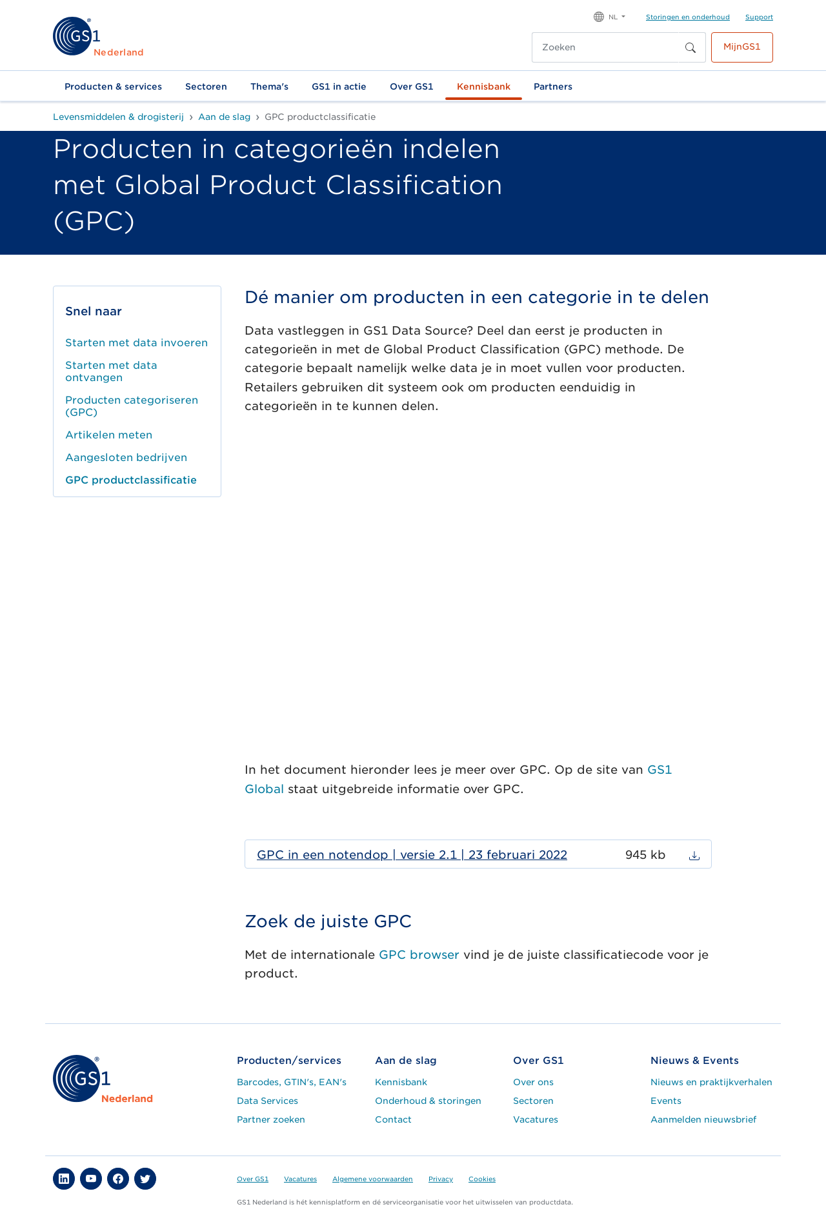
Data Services (267, 1101)
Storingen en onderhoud (688, 17)
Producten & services (113, 86)
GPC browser (419, 954)
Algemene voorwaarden (372, 1179)
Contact (393, 1119)
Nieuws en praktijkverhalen (711, 1082)
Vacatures (535, 1119)
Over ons (533, 1082)
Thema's (269, 86)
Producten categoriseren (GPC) (131, 406)
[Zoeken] (605, 47)
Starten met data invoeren (136, 343)
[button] (609, 15)
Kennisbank (483, 86)
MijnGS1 (742, 46)
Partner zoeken (271, 1119)
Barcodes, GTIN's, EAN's (292, 1082)
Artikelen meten (108, 435)
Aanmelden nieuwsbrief (703, 1119)
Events (665, 1101)
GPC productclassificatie (131, 480)
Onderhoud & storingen (428, 1101)
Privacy (440, 1179)
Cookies (482, 1179)
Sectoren (206, 86)
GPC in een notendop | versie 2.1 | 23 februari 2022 (412, 854)
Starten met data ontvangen (111, 371)
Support (759, 17)
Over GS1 (412, 86)
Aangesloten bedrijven (126, 457)
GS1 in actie (339, 86)
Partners (553, 86)
